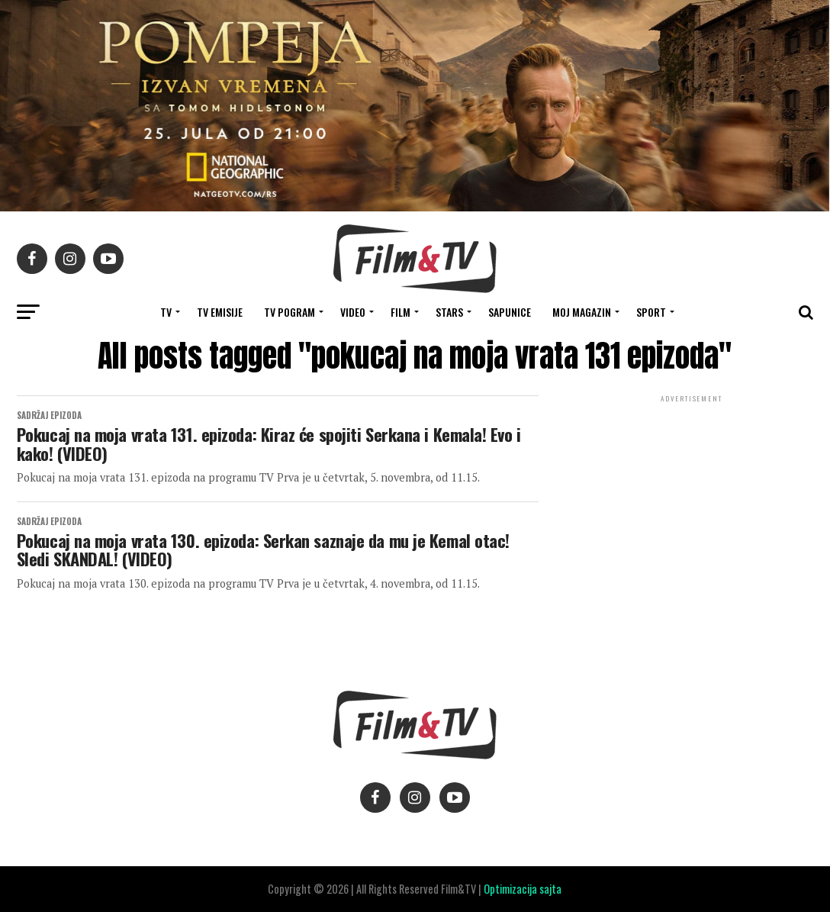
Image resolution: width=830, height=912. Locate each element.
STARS (449, 312)
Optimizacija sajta (522, 889)
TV (166, 312)
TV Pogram (289, 312)
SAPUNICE (509, 312)
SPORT (651, 312)
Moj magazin (581, 312)
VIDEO (352, 312)
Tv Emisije (220, 312)
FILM (400, 312)
